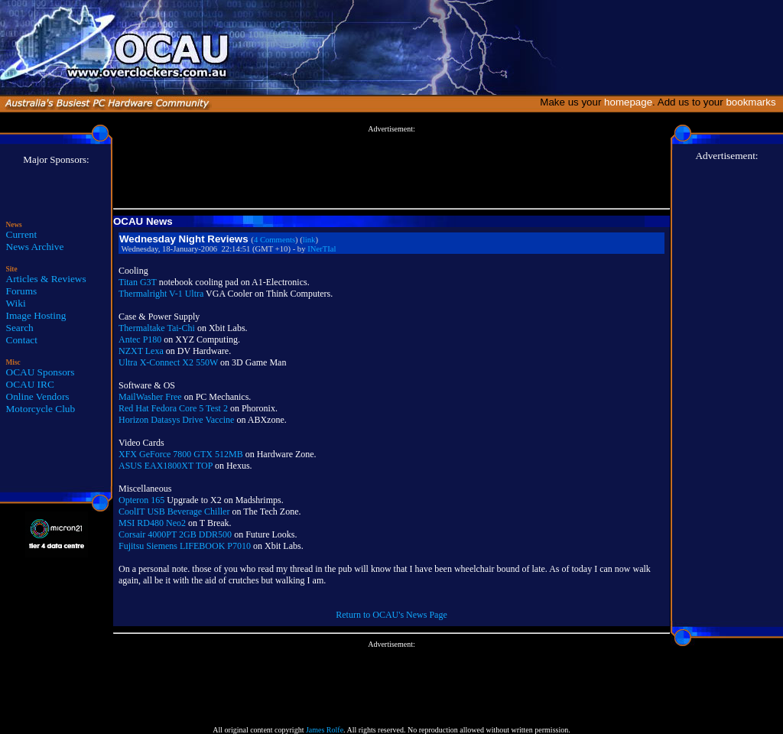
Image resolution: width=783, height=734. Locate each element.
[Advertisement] (391, 167)
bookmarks (753, 102)
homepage (628, 102)
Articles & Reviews (46, 278)
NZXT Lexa (141, 351)
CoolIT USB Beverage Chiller (174, 511)
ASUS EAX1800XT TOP (166, 465)
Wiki (16, 303)
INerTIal (321, 249)
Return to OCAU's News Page (391, 614)
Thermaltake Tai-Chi (157, 328)
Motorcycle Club (41, 408)
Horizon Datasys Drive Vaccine (176, 419)
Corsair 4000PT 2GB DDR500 (175, 534)
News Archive (35, 246)
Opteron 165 (141, 500)
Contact (21, 340)
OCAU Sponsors (40, 372)
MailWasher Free (150, 396)
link (309, 239)
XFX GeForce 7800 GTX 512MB (181, 454)
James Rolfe (324, 730)
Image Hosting (36, 315)
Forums (21, 291)
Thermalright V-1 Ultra (161, 293)
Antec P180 (140, 339)
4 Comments (274, 239)
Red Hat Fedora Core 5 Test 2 (173, 408)
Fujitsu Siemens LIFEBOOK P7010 (185, 546)
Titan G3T (138, 282)
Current (21, 234)
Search (20, 327)
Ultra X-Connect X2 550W (168, 362)
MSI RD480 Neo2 (152, 523)
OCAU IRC (30, 384)
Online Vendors (38, 396)
